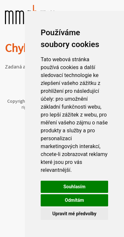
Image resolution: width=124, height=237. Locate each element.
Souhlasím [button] (74, 186)
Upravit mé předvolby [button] (74, 213)
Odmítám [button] (74, 200)
